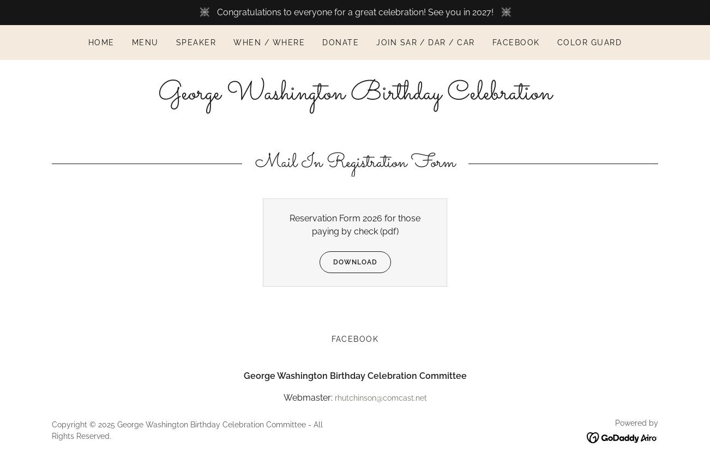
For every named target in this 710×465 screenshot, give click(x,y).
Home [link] (101, 42)
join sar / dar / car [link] (425, 42)
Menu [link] (145, 42)
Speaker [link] (196, 42)
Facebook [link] (516, 42)
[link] (355, 96)
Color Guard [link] (589, 42)
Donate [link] (340, 42)
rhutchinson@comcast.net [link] (381, 398)
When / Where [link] (269, 42)
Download (348, 262)
